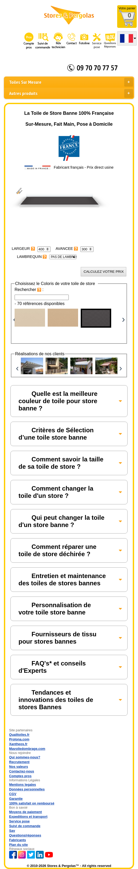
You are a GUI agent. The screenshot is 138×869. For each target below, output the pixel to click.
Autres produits (71, 93)
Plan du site (18, 845)
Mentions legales (22, 784)
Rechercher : (29, 289)
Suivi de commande (24, 826)
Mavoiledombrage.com (27, 749)
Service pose (19, 821)
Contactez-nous (21, 771)
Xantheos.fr (18, 744)
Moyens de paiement (25, 812)
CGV (12, 794)
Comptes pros (20, 776)
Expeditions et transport (28, 817)
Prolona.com (19, 739)
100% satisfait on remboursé (31, 803)
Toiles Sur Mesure (71, 82)
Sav (12, 831)
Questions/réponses (25, 835)
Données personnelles (27, 789)
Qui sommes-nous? (24, 757)
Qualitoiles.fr (19, 735)
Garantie (16, 799)
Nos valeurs (18, 767)
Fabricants (17, 840)
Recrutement (19, 762)
